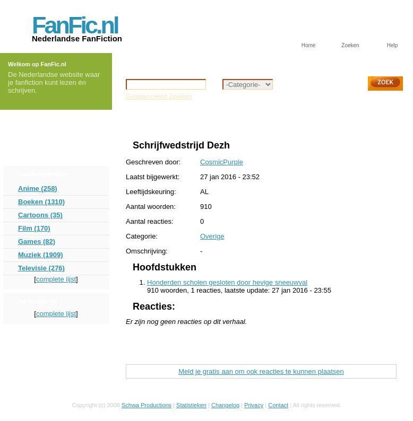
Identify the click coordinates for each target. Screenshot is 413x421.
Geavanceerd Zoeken (159, 96)
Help (392, 45)
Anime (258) (37, 188)
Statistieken (191, 405)
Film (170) (34, 228)
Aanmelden (39, 154)
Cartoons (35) (40, 215)
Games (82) (36, 241)
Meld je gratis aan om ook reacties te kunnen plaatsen (260, 371)
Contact (278, 405)
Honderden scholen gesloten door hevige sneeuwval (227, 282)
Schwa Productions (146, 405)
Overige (161, 121)
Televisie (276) (41, 268)
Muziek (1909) (40, 255)
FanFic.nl (75, 25)
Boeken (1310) (41, 202)
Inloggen (35, 121)
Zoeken (350, 45)
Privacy (253, 405)
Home (309, 45)
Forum (31, 138)
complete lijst (56, 279)
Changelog (225, 405)
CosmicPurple (221, 162)
